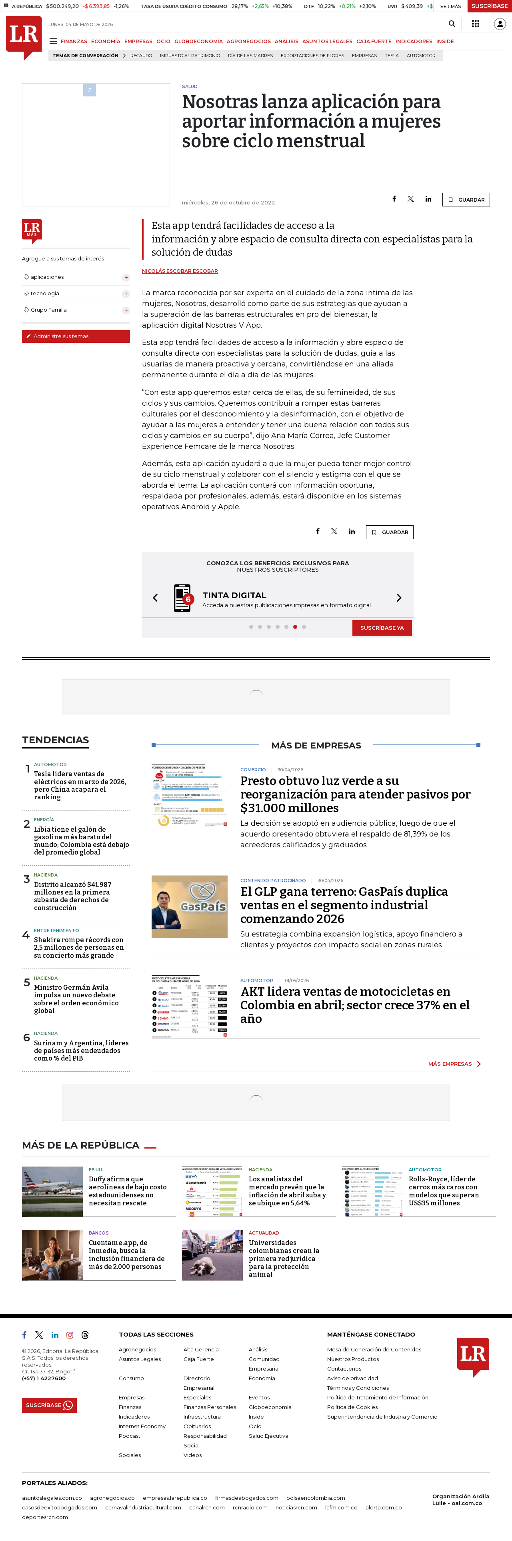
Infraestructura (202, 1416)
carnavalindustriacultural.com (143, 1507)
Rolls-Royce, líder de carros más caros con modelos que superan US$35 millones (444, 1191)
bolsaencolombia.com (315, 1498)
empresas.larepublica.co (175, 1498)
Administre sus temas (57, 336)
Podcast (129, 1436)
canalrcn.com (207, 1507)
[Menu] (54, 41)
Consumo (131, 1378)
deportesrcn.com (45, 1517)
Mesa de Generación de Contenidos (374, 1349)
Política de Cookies (352, 1407)
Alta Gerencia (201, 1349)
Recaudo (141, 55)
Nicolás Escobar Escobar (180, 271)
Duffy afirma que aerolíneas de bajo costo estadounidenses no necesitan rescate (128, 1191)
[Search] (451, 24)
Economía (262, 1378)
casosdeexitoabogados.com (59, 1507)
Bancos (99, 1233)
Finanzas (130, 1407)
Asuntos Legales (140, 1359)
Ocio (255, 1426)
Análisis (258, 1349)
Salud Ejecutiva (268, 1436)
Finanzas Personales (210, 1407)
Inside (256, 1416)
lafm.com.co (341, 1507)
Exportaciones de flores (312, 55)
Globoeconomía (270, 1407)
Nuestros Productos (353, 1359)
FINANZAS (74, 41)
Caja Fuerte (199, 1359)
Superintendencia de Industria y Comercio (382, 1416)
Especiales (197, 1397)
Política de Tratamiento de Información (377, 1397)
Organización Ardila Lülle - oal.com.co (461, 1499)
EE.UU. (96, 1170)
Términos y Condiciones (358, 1388)
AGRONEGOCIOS (249, 41)
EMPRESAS (138, 41)
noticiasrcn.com (296, 1507)
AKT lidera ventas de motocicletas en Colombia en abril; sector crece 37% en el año (355, 1005)
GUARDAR (466, 199)
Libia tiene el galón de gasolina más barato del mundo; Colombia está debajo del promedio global (81, 841)
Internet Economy (142, 1426)
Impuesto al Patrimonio (190, 55)
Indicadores (134, 1416)
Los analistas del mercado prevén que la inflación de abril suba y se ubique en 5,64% (287, 1191)
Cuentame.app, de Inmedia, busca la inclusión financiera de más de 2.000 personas (127, 1255)
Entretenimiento (56, 930)
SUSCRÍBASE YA (382, 627)
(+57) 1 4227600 (44, 1378)
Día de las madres (250, 55)
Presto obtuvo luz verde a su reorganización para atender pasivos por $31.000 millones (355, 794)
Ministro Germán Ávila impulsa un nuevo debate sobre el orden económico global (76, 999)
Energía (44, 820)
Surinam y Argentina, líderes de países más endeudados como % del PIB (81, 1050)
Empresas (364, 55)
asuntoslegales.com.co (52, 1498)
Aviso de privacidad (352, 1378)
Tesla (392, 55)
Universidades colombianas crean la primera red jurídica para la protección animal (284, 1259)
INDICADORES (414, 41)
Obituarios (197, 1426)
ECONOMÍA (105, 41)
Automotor (421, 55)
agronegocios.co (112, 1498)
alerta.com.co (384, 1507)
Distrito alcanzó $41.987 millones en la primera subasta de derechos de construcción (73, 896)
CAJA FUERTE (374, 41)
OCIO (163, 41)
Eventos (259, 1397)
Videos (193, 1455)
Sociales (130, 1455)
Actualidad (264, 1233)
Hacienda (46, 875)
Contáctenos (344, 1368)
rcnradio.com (250, 1507)
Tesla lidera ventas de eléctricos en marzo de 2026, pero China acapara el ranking (80, 785)
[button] (153, 598)
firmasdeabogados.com (246, 1498)
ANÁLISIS (286, 41)
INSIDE (445, 41)
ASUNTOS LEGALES (327, 41)
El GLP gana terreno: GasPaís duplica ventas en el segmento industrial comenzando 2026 (344, 905)
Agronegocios (137, 1349)
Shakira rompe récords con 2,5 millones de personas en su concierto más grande (79, 947)
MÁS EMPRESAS (450, 1064)
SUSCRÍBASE (490, 6)
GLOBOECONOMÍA (198, 41)
